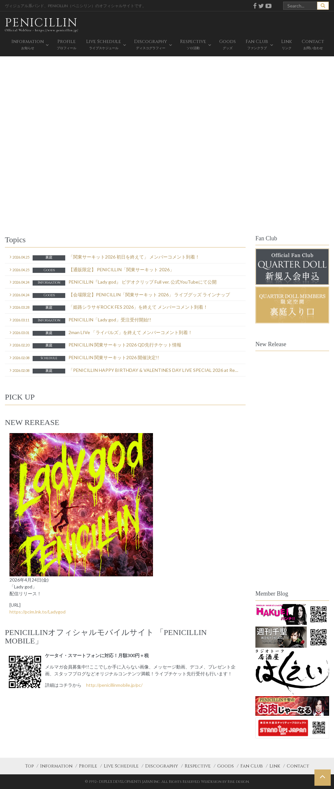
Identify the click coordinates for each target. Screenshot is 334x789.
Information (56, 766)
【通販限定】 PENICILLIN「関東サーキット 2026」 (92, 270)
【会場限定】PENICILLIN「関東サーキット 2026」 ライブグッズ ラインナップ (120, 295)
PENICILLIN (41, 24)
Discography (161, 766)
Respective (198, 766)
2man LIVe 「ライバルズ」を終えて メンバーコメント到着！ (101, 333)
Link (274, 766)
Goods (225, 766)
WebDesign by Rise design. (225, 781)
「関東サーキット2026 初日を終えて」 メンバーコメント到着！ (105, 257)
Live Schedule (121, 766)
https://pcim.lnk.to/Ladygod (37, 611)
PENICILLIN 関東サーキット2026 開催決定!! (84, 358)
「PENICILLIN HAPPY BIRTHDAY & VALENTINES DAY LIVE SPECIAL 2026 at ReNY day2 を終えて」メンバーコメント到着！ (128, 370)
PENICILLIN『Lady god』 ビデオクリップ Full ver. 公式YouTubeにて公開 (113, 282)
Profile (88, 766)
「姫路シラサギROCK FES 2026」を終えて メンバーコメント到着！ (109, 307)
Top (29, 766)
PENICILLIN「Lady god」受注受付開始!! (80, 320)
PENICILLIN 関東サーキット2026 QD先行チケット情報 (95, 345)
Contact (298, 766)
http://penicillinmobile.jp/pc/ (114, 685)
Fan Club (251, 766)
